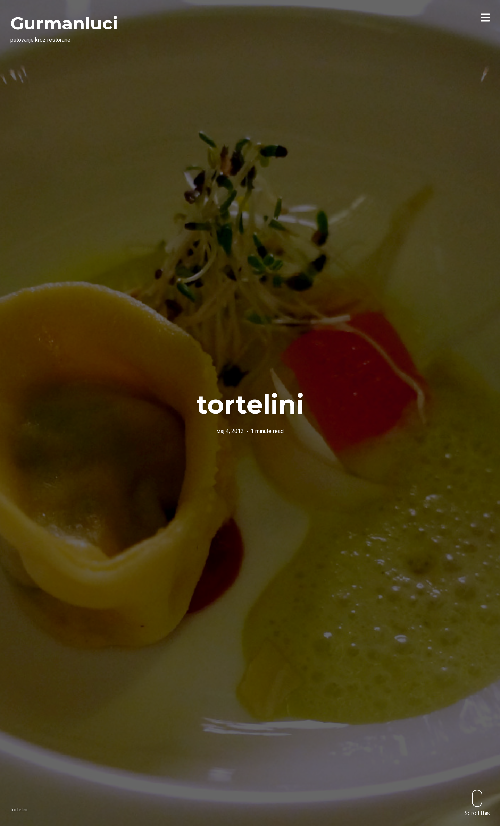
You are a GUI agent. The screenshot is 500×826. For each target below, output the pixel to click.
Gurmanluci (64, 23)
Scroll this (477, 803)
